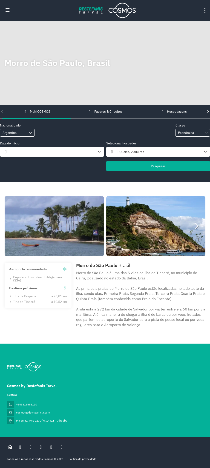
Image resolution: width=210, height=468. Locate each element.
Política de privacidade (82, 459)
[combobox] (14, 132)
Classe (180, 125)
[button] (2, 111)
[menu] (205, 10)
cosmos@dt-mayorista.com (33, 412)
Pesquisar (158, 166)
